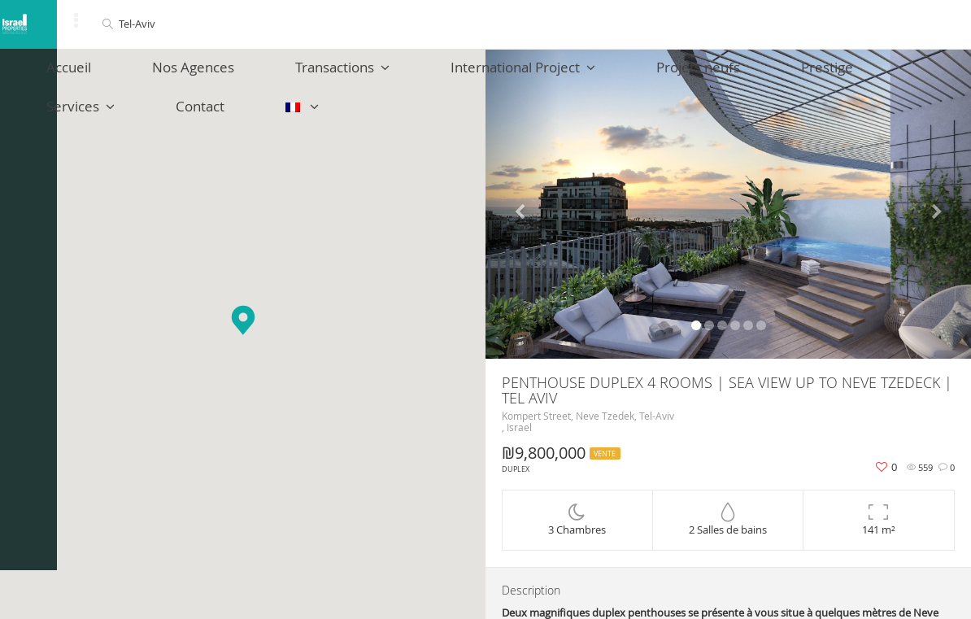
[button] (243, 320)
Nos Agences (161, 75)
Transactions (281, 75)
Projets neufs (580, 75)
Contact (864, 75)
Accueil (64, 75)
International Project (433, 75)
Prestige (681, 75)
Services (773, 75)
